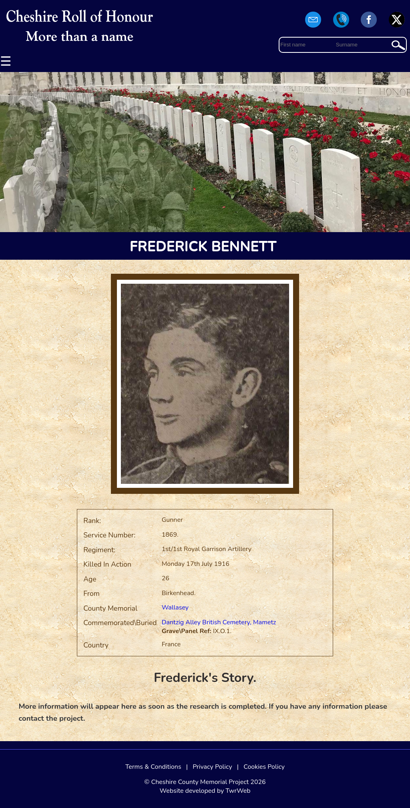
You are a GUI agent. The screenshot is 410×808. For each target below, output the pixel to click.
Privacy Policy (212, 766)
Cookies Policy (264, 766)
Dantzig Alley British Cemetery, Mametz (219, 622)
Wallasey (175, 607)
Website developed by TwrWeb (204, 790)
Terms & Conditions (153, 766)
